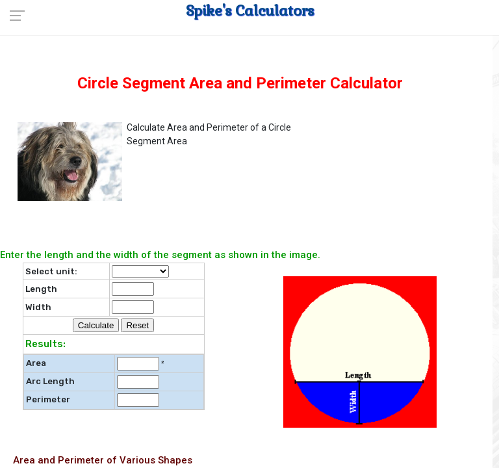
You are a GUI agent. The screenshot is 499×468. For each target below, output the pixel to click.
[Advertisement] (413, 183)
